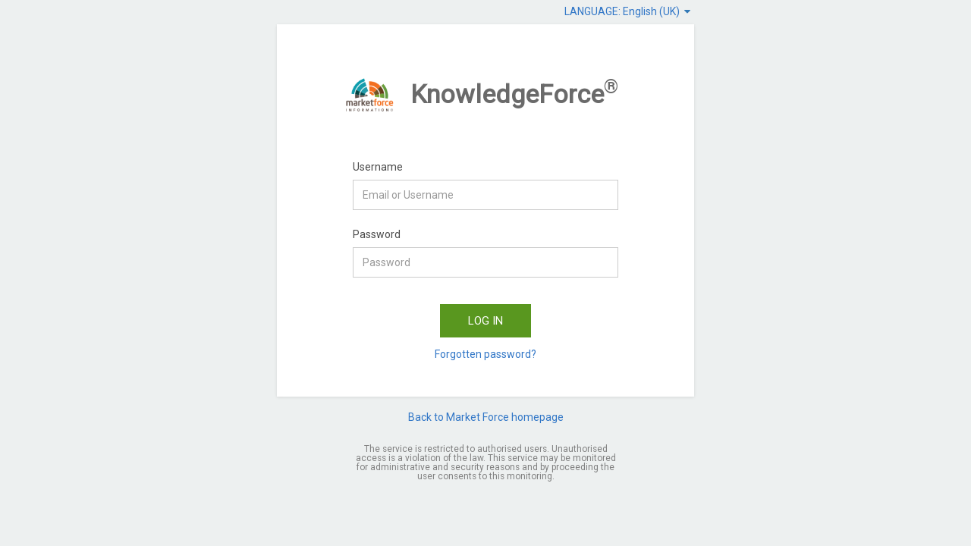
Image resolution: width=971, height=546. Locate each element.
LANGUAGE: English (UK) (627, 11)
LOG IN (485, 321)
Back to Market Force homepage (486, 417)
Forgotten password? (485, 354)
